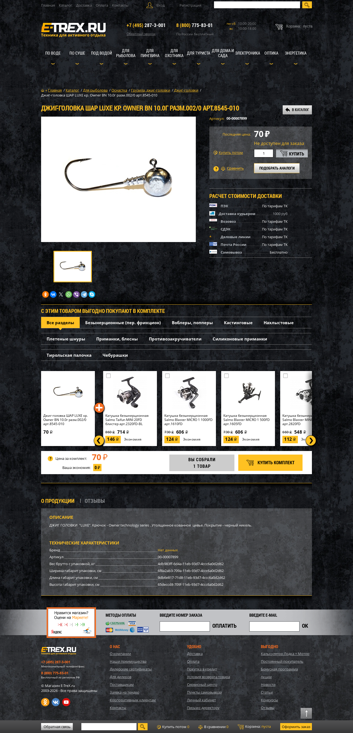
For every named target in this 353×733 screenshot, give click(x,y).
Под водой (101, 53)
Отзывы (267, 707)
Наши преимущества (128, 661)
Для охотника (174, 53)
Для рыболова (125, 53)
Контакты (120, 5)
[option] (118, 179)
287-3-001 (146, 25)
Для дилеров (120, 676)
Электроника (247, 53)
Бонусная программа (279, 669)
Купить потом (228, 153)
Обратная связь (57, 726)
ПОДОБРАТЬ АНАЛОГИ (277, 168)
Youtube (66, 702)
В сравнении (213, 726)
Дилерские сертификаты (131, 669)
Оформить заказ (296, 726)
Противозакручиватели (175, 339)
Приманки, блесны (117, 339)
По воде (52, 53)
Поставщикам (122, 684)
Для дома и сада (223, 53)
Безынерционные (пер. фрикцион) (123, 322)
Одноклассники (45, 702)
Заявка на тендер (124, 692)
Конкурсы (269, 699)
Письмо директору (203, 707)
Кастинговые (238, 322)
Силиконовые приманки (240, 339)
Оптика (271, 53)
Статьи (267, 692)
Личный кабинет (201, 699)
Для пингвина (150, 53)
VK (56, 702)
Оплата (102, 5)
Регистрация (190, 5)
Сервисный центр (202, 684)
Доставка (84, 5)
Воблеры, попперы (192, 322)
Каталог (65, 5)
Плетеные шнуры (66, 339)
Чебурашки (115, 355)
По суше (77, 53)
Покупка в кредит (202, 669)
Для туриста (198, 53)
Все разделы (60, 322)
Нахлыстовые (279, 322)
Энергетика (295, 53)
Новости (268, 684)
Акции (266, 676)
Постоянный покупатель (282, 661)
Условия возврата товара (208, 676)
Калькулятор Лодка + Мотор (285, 653)
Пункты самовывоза (204, 692)
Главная (48, 5)
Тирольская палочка (69, 355)
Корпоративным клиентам (133, 699)
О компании (120, 653)
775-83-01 (194, 25)
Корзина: (254, 726)
